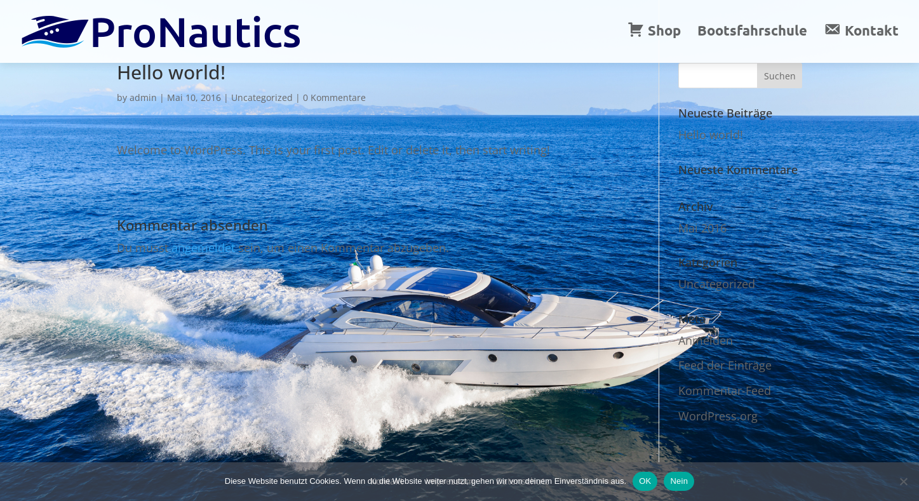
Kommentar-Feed (724, 390)
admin (143, 97)
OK (645, 481)
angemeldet (203, 247)
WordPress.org (718, 416)
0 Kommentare (334, 97)
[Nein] (903, 481)
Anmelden (705, 340)
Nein (679, 481)
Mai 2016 (702, 228)
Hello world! (710, 134)
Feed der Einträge (725, 365)
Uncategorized (262, 97)
